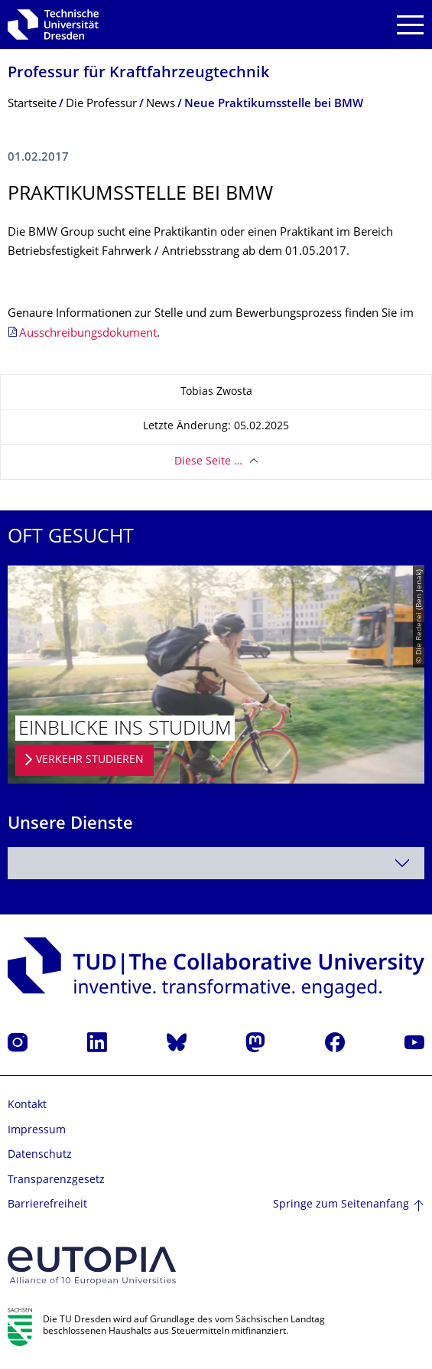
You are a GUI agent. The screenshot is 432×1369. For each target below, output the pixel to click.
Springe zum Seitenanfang (341, 1205)
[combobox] (216, 863)
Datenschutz (40, 1155)
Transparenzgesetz (56, 1180)
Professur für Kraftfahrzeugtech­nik (138, 74)
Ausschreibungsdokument (88, 334)
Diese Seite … (208, 462)
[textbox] (216, 863)
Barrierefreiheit (47, 1205)
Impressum (37, 1131)
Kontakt (27, 1105)
